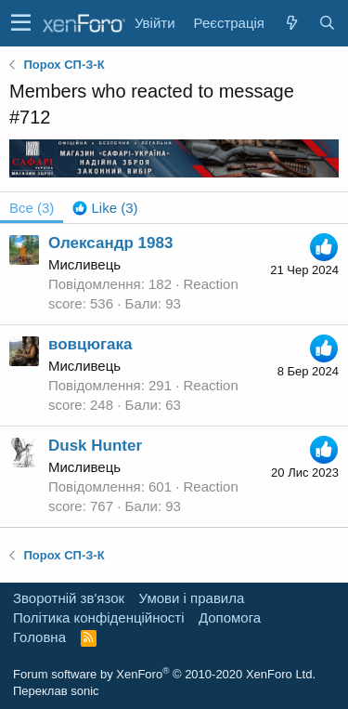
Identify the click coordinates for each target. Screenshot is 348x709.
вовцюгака (90, 344)
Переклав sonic (56, 691)
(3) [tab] (31, 208)
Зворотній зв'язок (68, 598)
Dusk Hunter (95, 445)
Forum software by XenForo (164, 674)
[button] (21, 23)
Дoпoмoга (230, 617)
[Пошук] (326, 23)
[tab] (105, 207)
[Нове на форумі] (291, 23)
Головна (39, 637)
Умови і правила (192, 598)
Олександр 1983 (110, 243)
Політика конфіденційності (99, 617)
